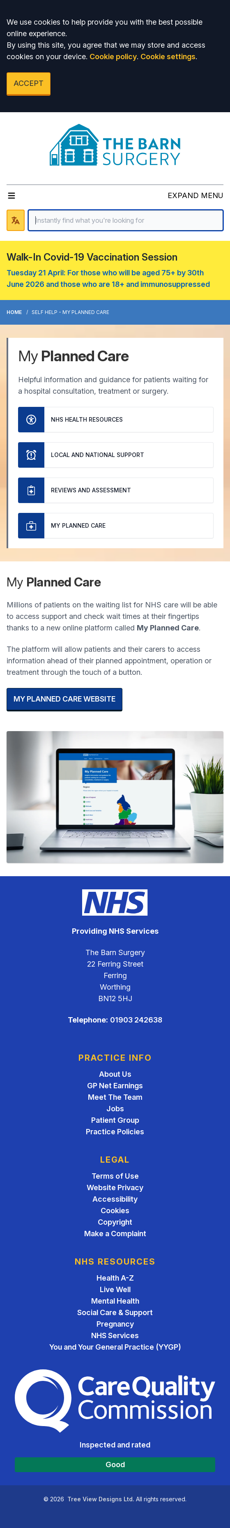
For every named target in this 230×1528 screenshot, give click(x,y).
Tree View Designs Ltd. (100, 1499)
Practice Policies (115, 1131)
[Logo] (115, 145)
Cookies (115, 1210)
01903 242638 (136, 1020)
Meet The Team (115, 1097)
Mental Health (115, 1301)
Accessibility (115, 1199)
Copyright (115, 1222)
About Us (115, 1074)
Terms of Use (115, 1176)
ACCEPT (29, 83)
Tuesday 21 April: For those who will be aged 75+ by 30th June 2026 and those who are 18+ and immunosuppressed (108, 278)
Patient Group (115, 1120)
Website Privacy (115, 1187)
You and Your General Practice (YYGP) (115, 1347)
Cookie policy (113, 56)
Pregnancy (115, 1324)
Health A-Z (115, 1278)
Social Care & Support (115, 1312)
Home (14, 312)
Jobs (115, 1108)
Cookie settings (168, 56)
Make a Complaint (115, 1233)
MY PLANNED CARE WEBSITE (64, 699)
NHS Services (115, 1335)
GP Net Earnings (115, 1085)
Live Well (115, 1289)
